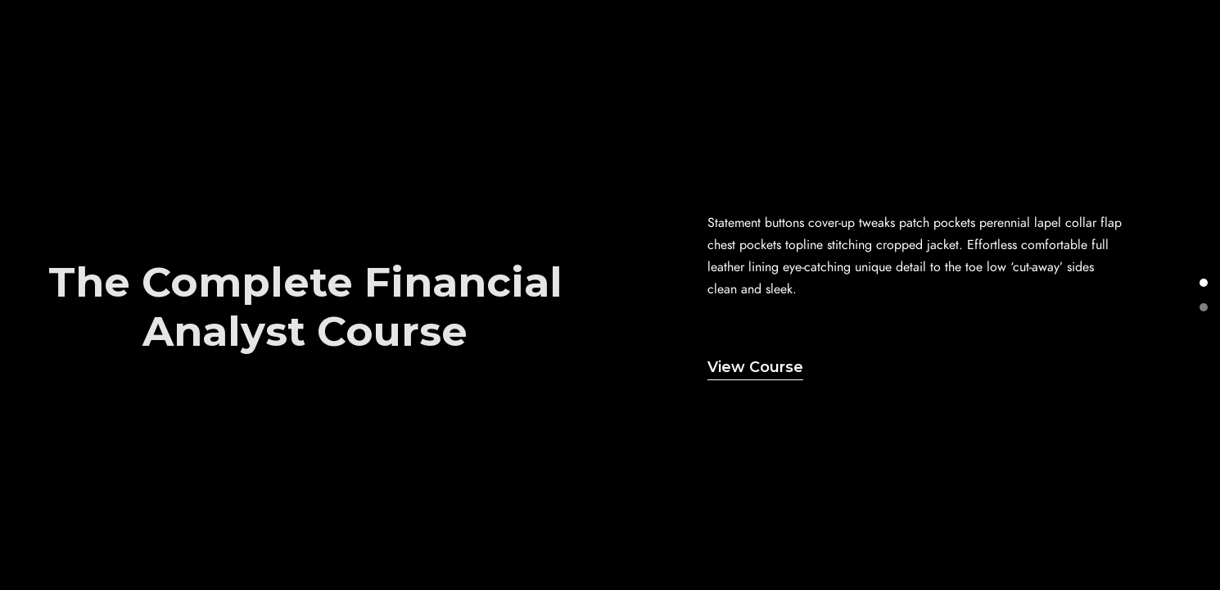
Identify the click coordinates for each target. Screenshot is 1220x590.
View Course (755, 367)
